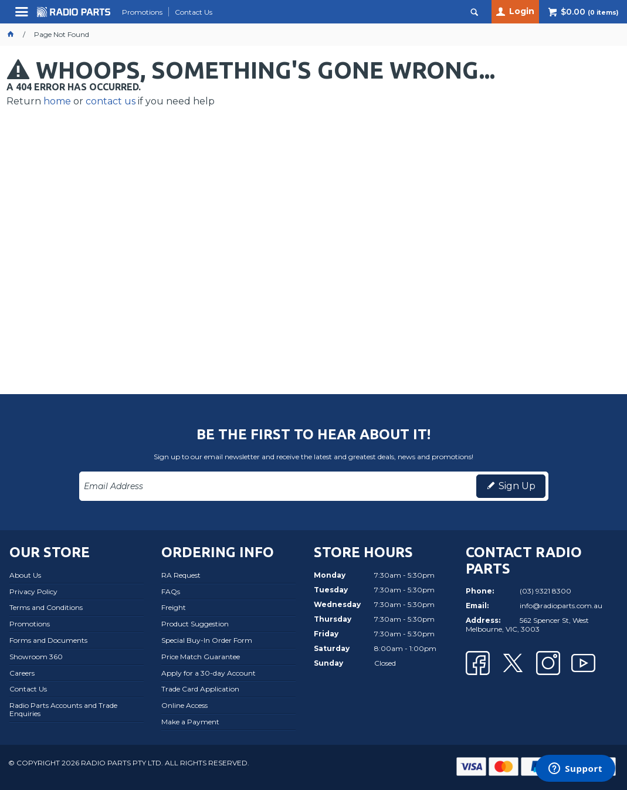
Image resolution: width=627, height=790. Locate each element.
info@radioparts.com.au (561, 605)
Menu (23, 16)
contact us (110, 101)
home (57, 101)
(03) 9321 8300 (545, 590)
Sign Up (517, 485)
